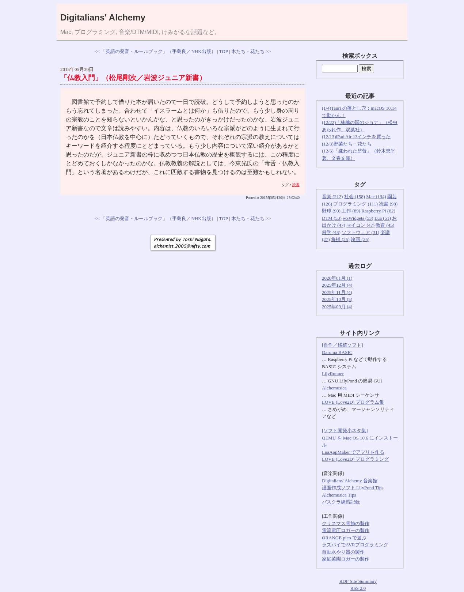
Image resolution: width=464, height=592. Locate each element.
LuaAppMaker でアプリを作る (353, 452)
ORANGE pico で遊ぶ (344, 537)
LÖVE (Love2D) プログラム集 (353, 402)
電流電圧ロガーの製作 (345, 530)
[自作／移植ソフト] (342, 345)
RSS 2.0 (358, 588)
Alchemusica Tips (339, 495)
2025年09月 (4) (337, 306)
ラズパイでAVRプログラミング (355, 544)
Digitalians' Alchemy (102, 17)
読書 (296, 185)
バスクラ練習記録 (341, 502)
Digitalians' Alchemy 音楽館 (349, 480)
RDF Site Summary (358, 581)
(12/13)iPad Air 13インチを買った (356, 136)
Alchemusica (334, 388)
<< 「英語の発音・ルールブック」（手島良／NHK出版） (155, 51)
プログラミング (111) (355, 204)
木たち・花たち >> (251, 51)
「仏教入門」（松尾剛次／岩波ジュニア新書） (133, 78)
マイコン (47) (360, 225)
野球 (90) (331, 211)
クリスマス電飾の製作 (345, 523)
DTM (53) (332, 218)
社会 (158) (354, 196)
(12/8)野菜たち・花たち (347, 144)
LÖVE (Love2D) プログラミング (355, 459)
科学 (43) (331, 232)
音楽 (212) (332, 196)
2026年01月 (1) (337, 278)
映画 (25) (360, 239)
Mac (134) (376, 196)
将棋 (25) (340, 239)
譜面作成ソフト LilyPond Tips (352, 487)
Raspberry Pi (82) (378, 211)
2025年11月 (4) (337, 292)
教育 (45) (385, 225)
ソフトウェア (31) (360, 232)
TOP (223, 51)
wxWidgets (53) (358, 218)
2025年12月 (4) (337, 285)
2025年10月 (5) (337, 299)
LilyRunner (333, 373)
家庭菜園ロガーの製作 (345, 559)
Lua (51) (382, 218)
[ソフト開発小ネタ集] (345, 430)
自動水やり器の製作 (343, 552)
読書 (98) (388, 204)
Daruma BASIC (337, 352)
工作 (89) (351, 211)
